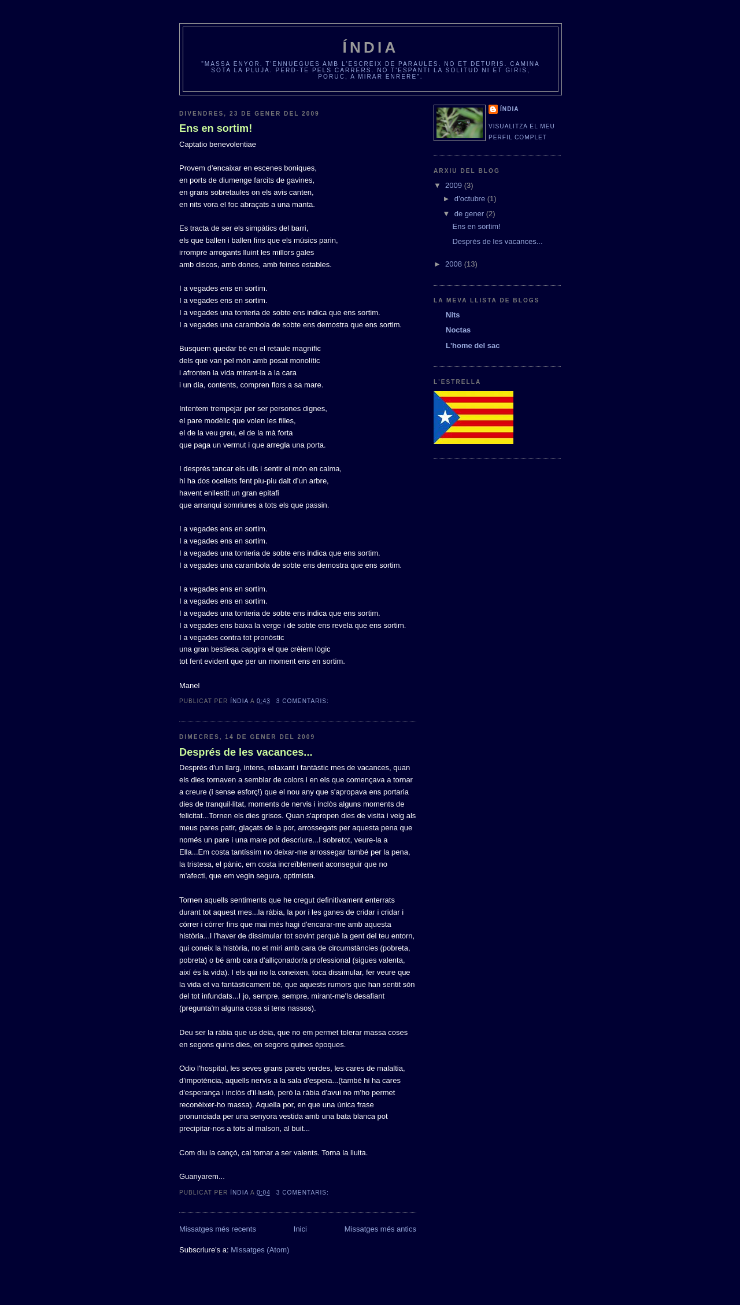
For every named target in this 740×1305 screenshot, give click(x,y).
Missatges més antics (380, 1229)
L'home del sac (473, 345)
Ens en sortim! (215, 128)
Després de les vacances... (246, 752)
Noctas (458, 330)
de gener (470, 213)
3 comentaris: (303, 701)
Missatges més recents (217, 1229)
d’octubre (470, 198)
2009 (454, 185)
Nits (453, 314)
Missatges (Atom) (260, 1249)
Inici (300, 1229)
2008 (454, 264)
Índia (371, 47)
